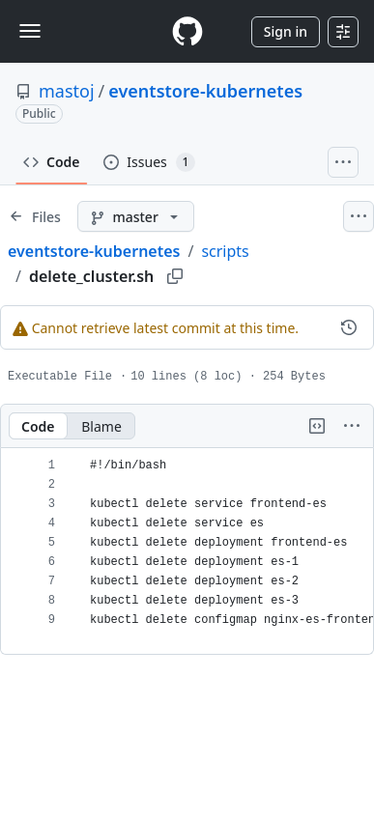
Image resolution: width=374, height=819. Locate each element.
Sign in (285, 31)
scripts (224, 251)
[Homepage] (187, 31)
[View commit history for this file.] (348, 327)
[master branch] (135, 216)
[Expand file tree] (35, 216)
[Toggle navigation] (29, 30)
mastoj (67, 90)
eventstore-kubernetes (205, 90)
